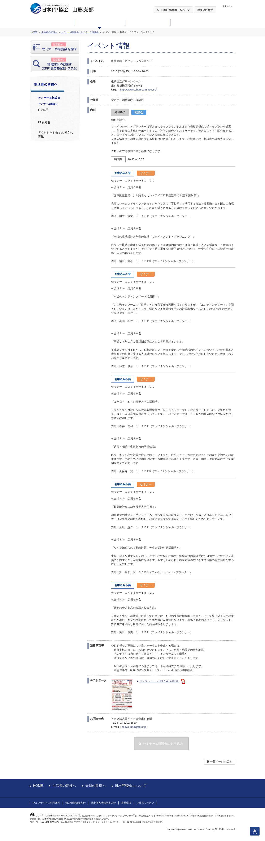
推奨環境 (126, 802)
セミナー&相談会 (48, 103)
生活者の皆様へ (64, 785)
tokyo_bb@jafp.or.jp (134, 726)
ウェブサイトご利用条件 (46, 802)
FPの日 (43, 109)
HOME (38, 785)
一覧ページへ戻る (221, 761)
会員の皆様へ (95, 785)
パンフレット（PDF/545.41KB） (159, 681)
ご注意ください (145, 802)
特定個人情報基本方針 (103, 802)
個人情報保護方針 (75, 802)
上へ (255, 831)
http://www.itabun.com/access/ (138, 89)
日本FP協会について (130, 785)
